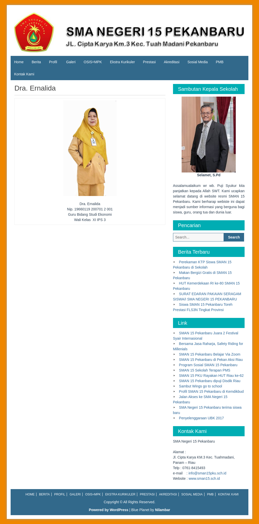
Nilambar (162, 510)
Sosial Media (197, 62)
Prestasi (149, 62)
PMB (219, 62)
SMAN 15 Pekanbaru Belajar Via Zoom (210, 354)
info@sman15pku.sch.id (207, 473)
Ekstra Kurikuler (122, 62)
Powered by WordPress (108, 510)
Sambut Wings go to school (200, 386)
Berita (36, 62)
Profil (53, 62)
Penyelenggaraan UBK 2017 (201, 418)
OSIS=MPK (93, 62)
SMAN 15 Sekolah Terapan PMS (204, 370)
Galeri (71, 62)
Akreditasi (171, 62)
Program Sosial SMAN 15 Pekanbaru (208, 365)
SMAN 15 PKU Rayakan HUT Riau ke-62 (211, 376)
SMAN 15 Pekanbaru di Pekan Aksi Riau (211, 360)
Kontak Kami (24, 74)
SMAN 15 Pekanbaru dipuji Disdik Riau (210, 381)
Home (19, 62)
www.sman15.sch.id (204, 478)
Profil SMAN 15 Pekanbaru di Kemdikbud (211, 391)
